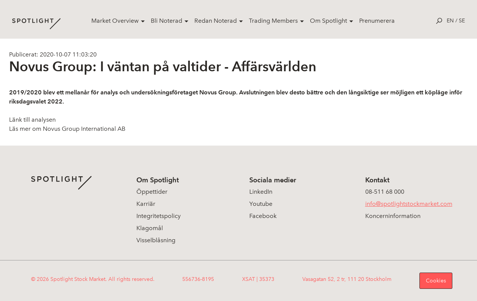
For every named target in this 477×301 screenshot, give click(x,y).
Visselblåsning (155, 240)
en (450, 20)
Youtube (260, 203)
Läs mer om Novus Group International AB (67, 128)
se (462, 20)
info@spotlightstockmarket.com (408, 203)
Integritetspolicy (158, 215)
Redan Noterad (215, 20)
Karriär (145, 203)
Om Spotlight (328, 20)
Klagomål (149, 228)
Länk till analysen (32, 119)
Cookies (436, 280)
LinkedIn (260, 191)
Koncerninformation (393, 215)
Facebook (263, 215)
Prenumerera (377, 20)
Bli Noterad (166, 20)
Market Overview (115, 20)
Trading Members (273, 20)
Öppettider (151, 191)
